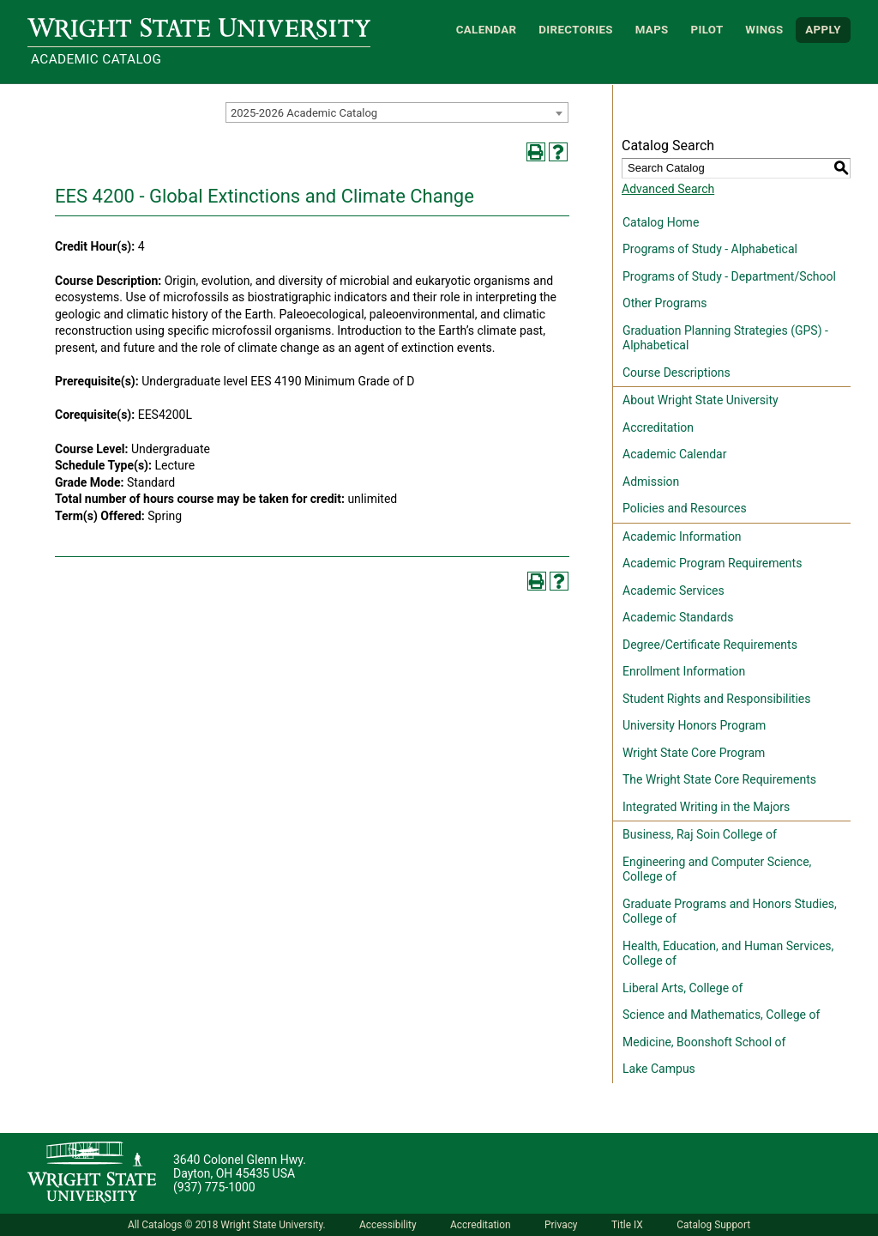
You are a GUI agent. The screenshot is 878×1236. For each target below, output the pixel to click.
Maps (652, 29)
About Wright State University (700, 400)
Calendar (486, 29)
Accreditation (658, 427)
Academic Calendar (674, 454)
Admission (650, 481)
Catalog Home (660, 222)
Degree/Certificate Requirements (709, 644)
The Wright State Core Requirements (719, 779)
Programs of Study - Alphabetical (709, 249)
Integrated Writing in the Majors (706, 807)
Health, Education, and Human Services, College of (727, 953)
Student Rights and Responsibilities (716, 699)
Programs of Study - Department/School (729, 276)
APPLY (823, 29)
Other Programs (664, 303)
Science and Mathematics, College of (721, 1014)
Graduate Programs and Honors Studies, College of (729, 911)
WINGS (764, 29)
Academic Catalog (96, 59)
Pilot (706, 29)
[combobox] (397, 112)
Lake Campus (658, 1068)
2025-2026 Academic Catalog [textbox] (304, 112)
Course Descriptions (676, 372)
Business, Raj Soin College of (699, 834)
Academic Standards (677, 617)
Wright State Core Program (693, 753)
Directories (575, 29)
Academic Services (673, 590)
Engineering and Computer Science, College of (716, 869)
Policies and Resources (684, 508)
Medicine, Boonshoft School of (703, 1042)
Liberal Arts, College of (682, 988)
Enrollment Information (683, 671)
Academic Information (682, 536)
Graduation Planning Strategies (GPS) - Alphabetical (725, 338)
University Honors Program (694, 725)
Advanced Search (668, 189)
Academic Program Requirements (712, 563)
